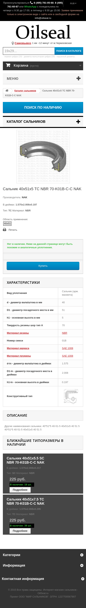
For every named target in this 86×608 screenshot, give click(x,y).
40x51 (7, 223)
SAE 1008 (67, 348)
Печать (13, 229)
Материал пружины (19, 355)
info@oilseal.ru (43, 18)
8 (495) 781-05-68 (44, 2)
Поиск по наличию (43, 107)
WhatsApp (30, 6)
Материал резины (18, 332)
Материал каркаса (18, 348)
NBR (64, 332)
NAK (24, 197)
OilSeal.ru (43, 593)
